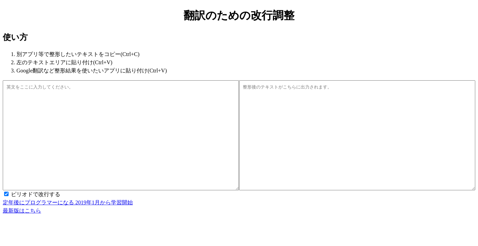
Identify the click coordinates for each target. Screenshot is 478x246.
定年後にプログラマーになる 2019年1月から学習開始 (68, 223)
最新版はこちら (22, 231)
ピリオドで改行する (35, 215)
